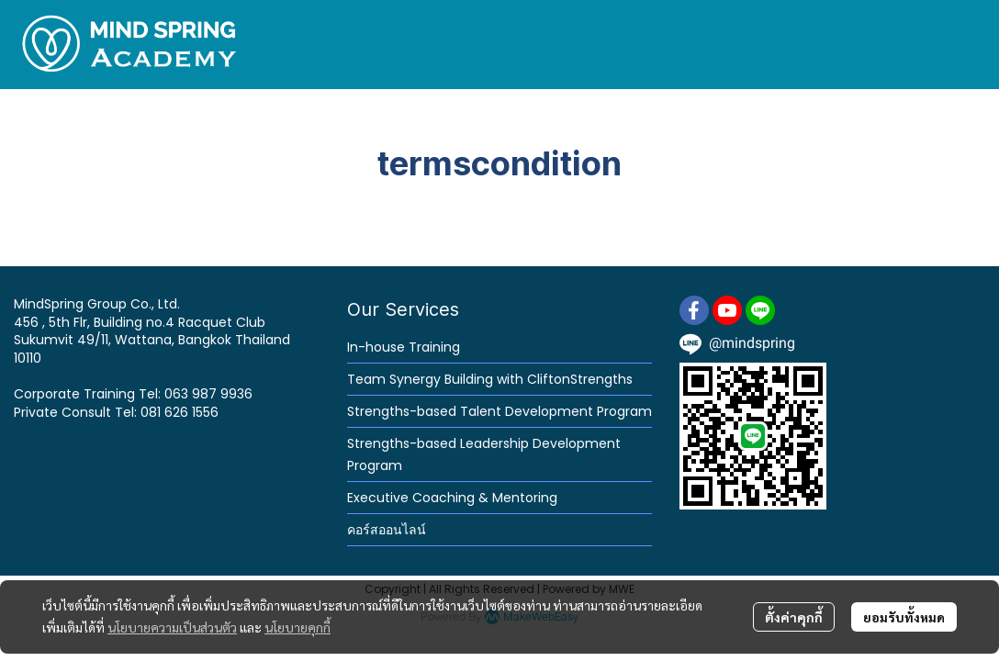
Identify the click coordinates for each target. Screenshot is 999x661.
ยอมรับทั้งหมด (904, 617)
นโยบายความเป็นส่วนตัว (172, 627)
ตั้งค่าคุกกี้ (794, 617)
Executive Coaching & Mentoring (452, 497)
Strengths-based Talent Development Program (499, 411)
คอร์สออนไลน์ (386, 530)
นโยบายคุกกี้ (297, 627)
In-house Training (403, 347)
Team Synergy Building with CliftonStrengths (490, 379)
